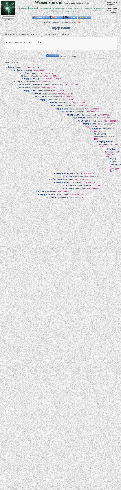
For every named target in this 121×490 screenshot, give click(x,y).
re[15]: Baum (95, 129)
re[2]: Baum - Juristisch (30, 84)
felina (56, 100)
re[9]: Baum (62, 109)
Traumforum (88, 8)
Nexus (49, 12)
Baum (11, 67)
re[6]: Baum (46, 99)
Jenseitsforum (55, 8)
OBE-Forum (78, 8)
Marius (35, 73)
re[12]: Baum (78, 118)
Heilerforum (33, 8)
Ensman (79, 176)
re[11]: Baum (73, 115)
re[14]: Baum (89, 124)
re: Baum (17, 70)
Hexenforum (43, 8)
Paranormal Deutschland (74, 3)
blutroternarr (11, 34)
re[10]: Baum (68, 112)
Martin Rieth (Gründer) (53, 85)
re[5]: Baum (40, 97)
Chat (74, 12)
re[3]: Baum (30, 78)
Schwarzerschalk (50, 94)
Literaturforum (66, 8)
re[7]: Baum (51, 103)
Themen (64, 22)
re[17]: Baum (105, 141)
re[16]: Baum (100, 134)
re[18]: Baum (111, 149)
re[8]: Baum (56, 106)
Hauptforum (23, 8)
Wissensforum (99, 8)
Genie (18, 67)
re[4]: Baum (35, 94)
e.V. (87, 3)
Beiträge (71, 22)
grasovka (28, 70)
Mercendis (74, 173)
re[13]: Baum (84, 121)
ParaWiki (68, 12)
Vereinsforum (58, 12)
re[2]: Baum (24, 73)
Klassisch (55, 22)
